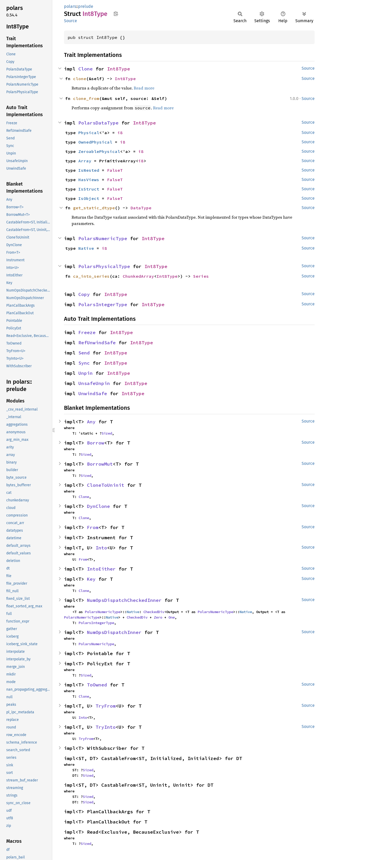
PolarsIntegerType (102, 304)
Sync (84, 363)
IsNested (88, 170)
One (171, 617)
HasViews (88, 179)
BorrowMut (100, 464)
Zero (158, 617)
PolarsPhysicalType (104, 266)
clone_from (86, 98)
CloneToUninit (105, 485)
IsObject (88, 198)
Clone (85, 69)
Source (70, 20)
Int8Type (118, 69)
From (92, 527)
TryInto (106, 727)
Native (86, 248)
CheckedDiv (153, 611)
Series (201, 276)
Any (91, 422)
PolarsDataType (98, 123)
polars (70, 6)
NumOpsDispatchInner (114, 632)
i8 (120, 132)
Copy (84, 294)
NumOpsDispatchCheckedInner (124, 600)
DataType (141, 207)
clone (79, 78)
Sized (107, 433)
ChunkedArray (138, 276)
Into (101, 548)
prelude (85, 6)
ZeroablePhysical (99, 151)
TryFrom (106, 706)
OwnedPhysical (95, 142)
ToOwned (97, 685)
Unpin (85, 373)
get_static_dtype (94, 207)
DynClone (98, 506)
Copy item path (115, 13)
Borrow (95, 443)
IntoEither (101, 569)
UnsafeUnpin (94, 383)
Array (84, 160)
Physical (88, 132)
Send (84, 353)
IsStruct (88, 189)
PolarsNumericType (102, 238)
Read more (144, 88)
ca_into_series (91, 276)
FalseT (115, 170)
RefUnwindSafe (97, 343)
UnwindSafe (92, 393)
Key (91, 579)
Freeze (87, 332)
